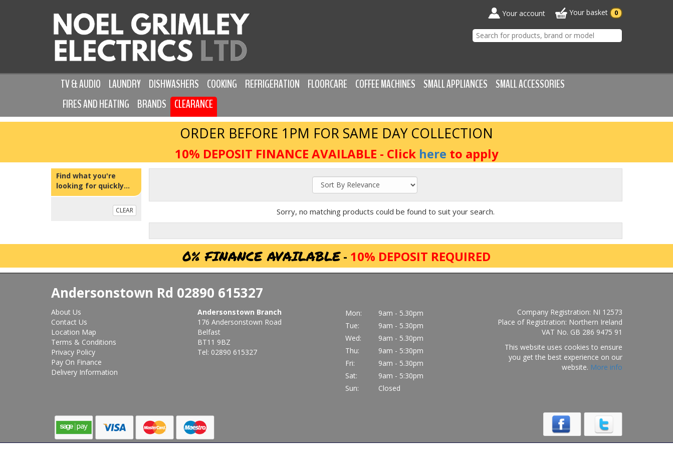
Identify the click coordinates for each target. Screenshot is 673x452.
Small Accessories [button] (530, 84)
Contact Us (69, 322)
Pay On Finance (76, 362)
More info (606, 367)
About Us (66, 312)
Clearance (193, 104)
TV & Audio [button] (81, 84)
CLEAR (124, 210)
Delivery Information (84, 372)
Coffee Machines (385, 84)
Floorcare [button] (327, 84)
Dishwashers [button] (174, 84)
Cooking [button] (222, 84)
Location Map (73, 332)
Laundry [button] (125, 84)
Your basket (588, 13)
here (432, 153)
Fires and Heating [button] (96, 104)
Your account (516, 13)
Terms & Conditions (83, 342)
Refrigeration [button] (272, 84)
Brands (151, 104)
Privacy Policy (73, 352)
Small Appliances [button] (455, 84)
